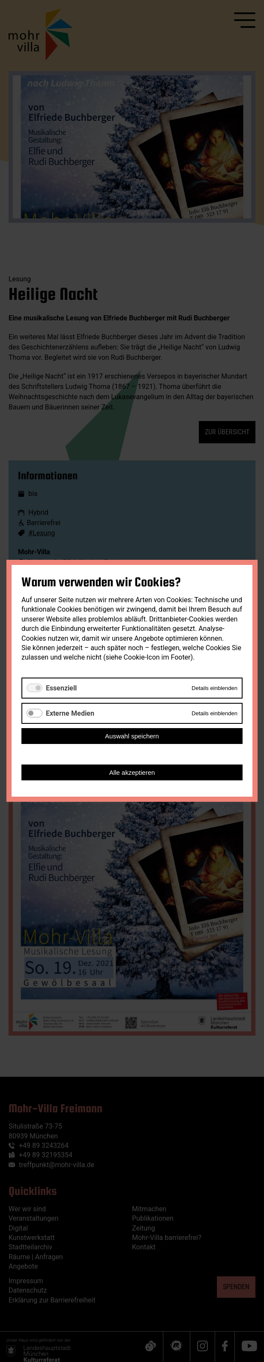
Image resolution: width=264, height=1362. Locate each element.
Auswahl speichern (132, 736)
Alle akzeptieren (132, 773)
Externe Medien (70, 713)
